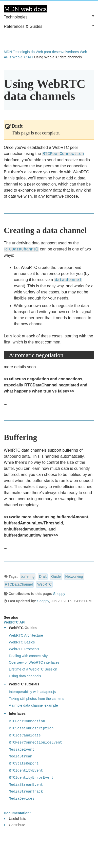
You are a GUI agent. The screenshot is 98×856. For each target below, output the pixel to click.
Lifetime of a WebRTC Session (33, 669)
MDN (8, 52)
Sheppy (59, 594)
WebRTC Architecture (26, 635)
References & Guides (49, 26)
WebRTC (44, 584)
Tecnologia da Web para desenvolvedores (46, 52)
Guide (56, 576)
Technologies (49, 16)
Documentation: (17, 813)
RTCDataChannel (19, 584)
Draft (43, 576)
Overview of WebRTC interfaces (34, 662)
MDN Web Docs (25, 9)
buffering (27, 576)
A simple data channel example (33, 705)
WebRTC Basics (22, 642)
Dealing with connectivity (28, 656)
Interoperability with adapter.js (32, 692)
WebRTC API (22, 57)
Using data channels (25, 676)
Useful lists (15, 819)
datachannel (68, 280)
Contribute (14, 825)
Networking (74, 576)
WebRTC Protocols (24, 649)
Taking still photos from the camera (36, 699)
